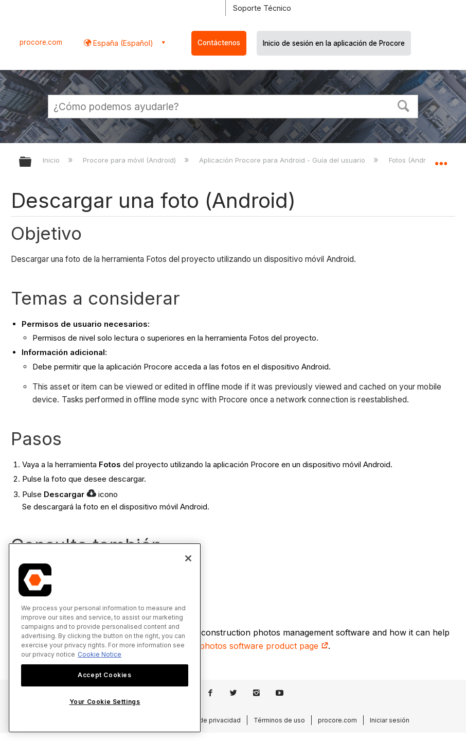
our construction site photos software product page (222, 646)
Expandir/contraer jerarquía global (31, 162)
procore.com (41, 42)
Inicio (52, 160)
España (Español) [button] (122, 43)
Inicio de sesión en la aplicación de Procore (334, 43)
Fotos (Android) (414, 160)
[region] (104, 638)
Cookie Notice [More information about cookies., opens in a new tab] (99, 654)
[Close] (188, 558)
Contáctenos (219, 43)
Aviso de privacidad (211, 720)
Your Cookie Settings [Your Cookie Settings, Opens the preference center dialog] (104, 701)
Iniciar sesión (389, 720)
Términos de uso (279, 720)
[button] (403, 105)
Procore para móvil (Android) (130, 160)
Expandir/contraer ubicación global (441, 158)
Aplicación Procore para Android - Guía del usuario (283, 160)
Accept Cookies (104, 675)
